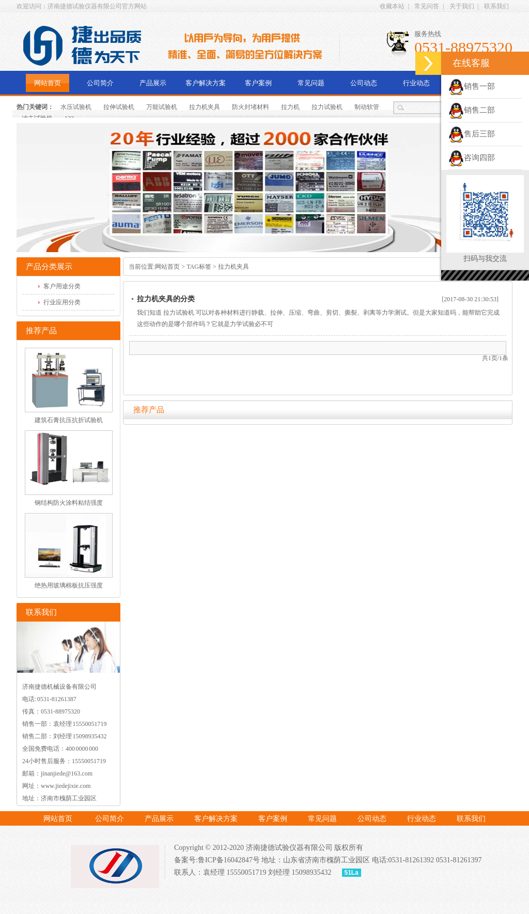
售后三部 (471, 134)
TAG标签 (198, 266)
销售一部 (471, 86)
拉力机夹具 (204, 107)
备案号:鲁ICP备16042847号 (217, 860)
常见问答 (426, 6)
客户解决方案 (205, 83)
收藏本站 (392, 6)
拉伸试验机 (118, 107)
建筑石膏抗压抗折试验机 (69, 420)
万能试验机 (161, 107)
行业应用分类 (62, 302)
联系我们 (496, 6)
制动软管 (366, 107)
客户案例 (258, 83)
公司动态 (363, 83)
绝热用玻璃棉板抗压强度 (69, 585)
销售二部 (471, 110)
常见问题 (311, 83)
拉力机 (290, 107)
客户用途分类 (62, 286)
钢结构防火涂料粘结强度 (69, 502)
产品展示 (152, 83)
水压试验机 (75, 107)
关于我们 (461, 6)
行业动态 (416, 83)
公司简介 (100, 83)
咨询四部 (471, 157)
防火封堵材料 (250, 107)
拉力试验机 (327, 107)
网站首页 (47, 83)
